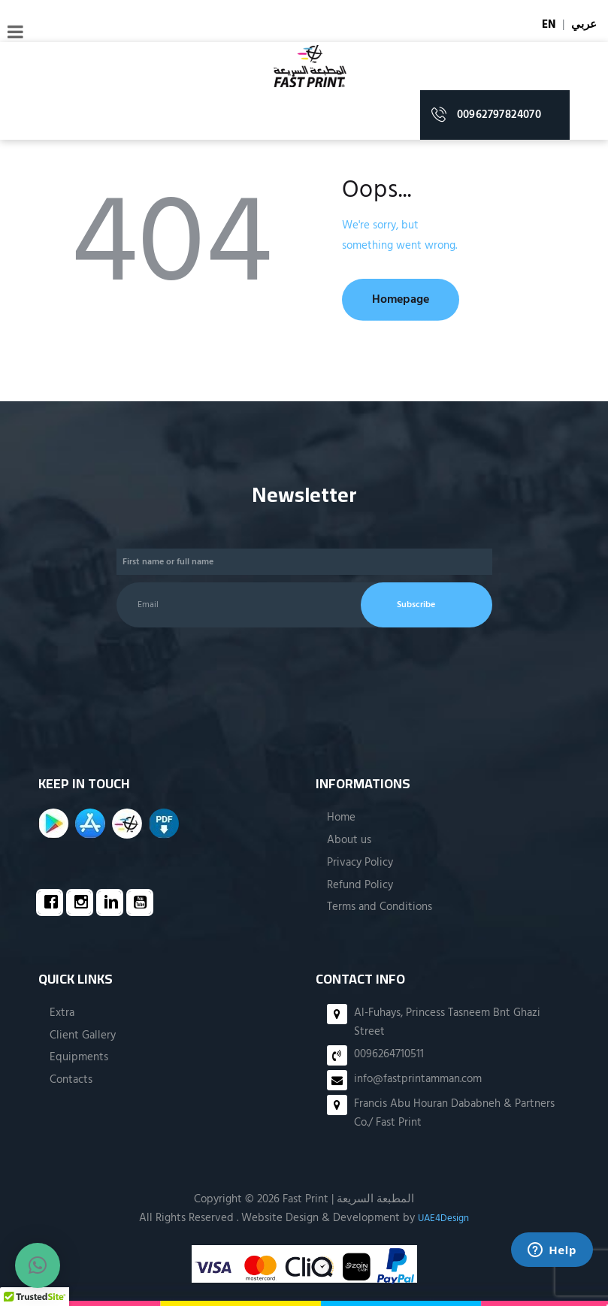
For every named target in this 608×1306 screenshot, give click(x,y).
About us (349, 840)
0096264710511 (389, 1054)
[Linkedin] (113, 903)
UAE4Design (443, 1217)
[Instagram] (83, 903)
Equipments (79, 1057)
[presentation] (213, 681)
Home (341, 818)
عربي (584, 25)
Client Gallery (83, 1035)
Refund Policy (360, 884)
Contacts (71, 1080)
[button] (37, 1265)
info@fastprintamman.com (418, 1079)
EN (548, 25)
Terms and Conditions (379, 907)
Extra (62, 1012)
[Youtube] (144, 903)
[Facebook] (53, 903)
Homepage (412, 300)
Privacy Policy (360, 862)
